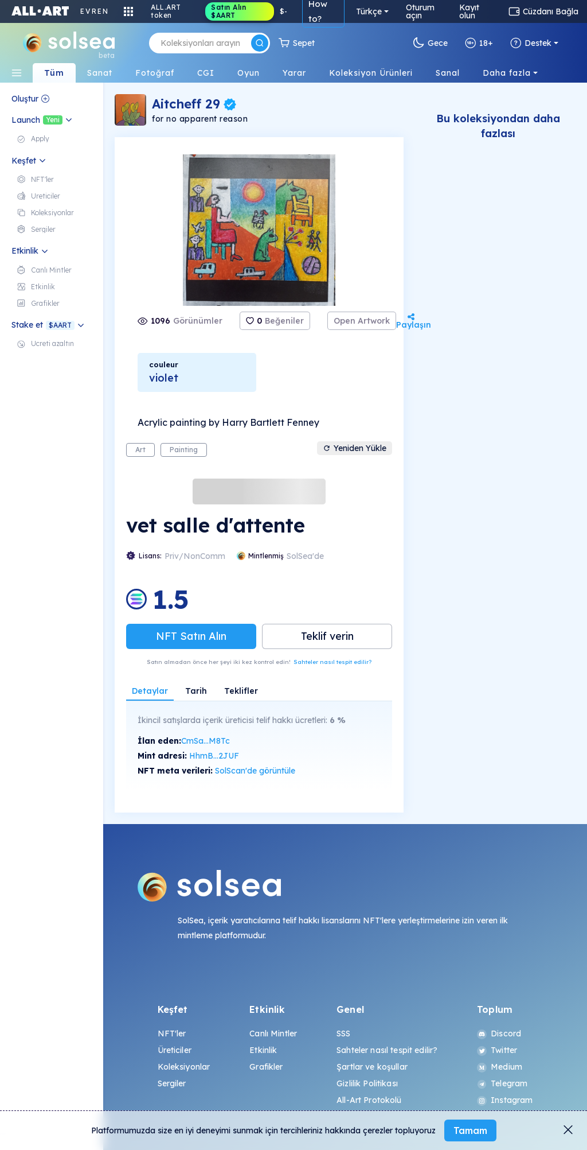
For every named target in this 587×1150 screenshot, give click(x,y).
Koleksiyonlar (184, 1067)
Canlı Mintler (273, 1033)
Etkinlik (263, 1050)
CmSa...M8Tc (205, 741)
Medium (499, 1067)
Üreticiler (174, 1050)
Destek (530, 43)
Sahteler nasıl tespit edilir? (332, 662)
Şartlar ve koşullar (372, 1067)
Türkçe (369, 11)
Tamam (470, 1130)
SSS (343, 1033)
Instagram (505, 1100)
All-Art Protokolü (368, 1100)
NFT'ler (172, 1033)
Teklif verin (327, 636)
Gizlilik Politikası (367, 1083)
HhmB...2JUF (214, 756)
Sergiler (172, 1083)
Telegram (502, 1083)
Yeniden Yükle (354, 448)
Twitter (497, 1050)
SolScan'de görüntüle (255, 771)
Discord (499, 1033)
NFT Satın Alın (191, 636)
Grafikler (266, 1067)
